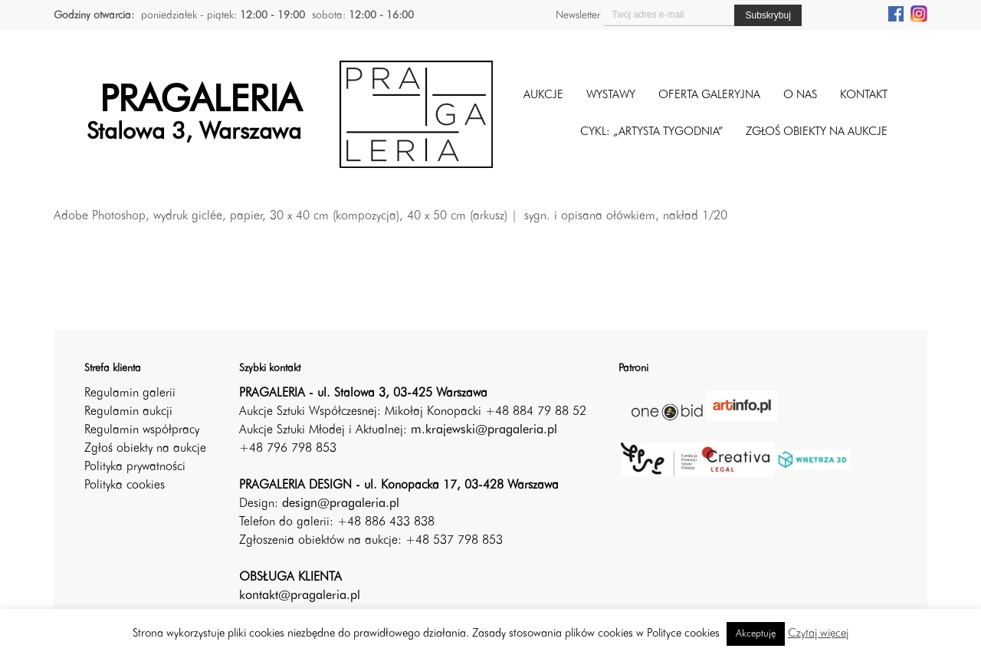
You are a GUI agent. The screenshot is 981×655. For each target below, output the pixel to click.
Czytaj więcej (818, 634)
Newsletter (578, 15)
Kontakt (863, 95)
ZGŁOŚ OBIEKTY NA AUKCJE (816, 132)
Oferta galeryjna (709, 95)
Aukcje (543, 95)
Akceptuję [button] (756, 634)
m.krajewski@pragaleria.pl (484, 430)
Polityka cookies (124, 485)
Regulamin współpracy (141, 430)
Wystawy (610, 95)
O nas (800, 95)
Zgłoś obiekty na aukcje (145, 449)
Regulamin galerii (130, 393)
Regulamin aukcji (128, 412)
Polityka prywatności (134, 467)
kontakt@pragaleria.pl (299, 596)
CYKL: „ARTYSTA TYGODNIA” (651, 132)
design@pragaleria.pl (340, 504)
